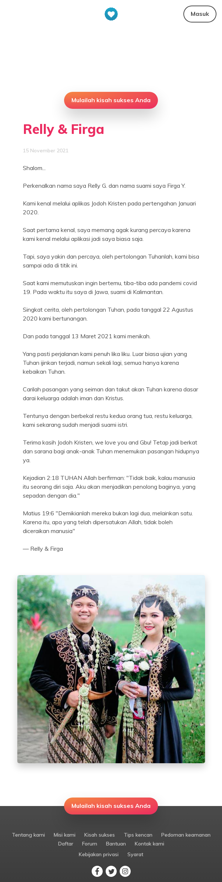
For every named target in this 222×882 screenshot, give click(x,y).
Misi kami (64, 834)
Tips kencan (138, 834)
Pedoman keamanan (186, 834)
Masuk (200, 13)
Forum (89, 843)
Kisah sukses (99, 834)
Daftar (65, 843)
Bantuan (116, 843)
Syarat (135, 854)
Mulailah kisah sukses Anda (111, 100)
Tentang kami (28, 834)
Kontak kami (149, 843)
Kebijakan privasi (99, 854)
